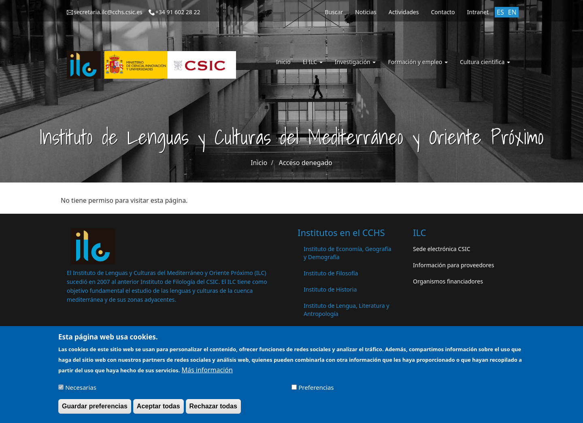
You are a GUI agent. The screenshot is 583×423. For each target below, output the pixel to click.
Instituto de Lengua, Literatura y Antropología (346, 310)
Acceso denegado (305, 162)
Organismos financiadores (448, 281)
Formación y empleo (418, 62)
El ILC (313, 62)
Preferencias (316, 390)
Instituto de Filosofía (331, 273)
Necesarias (80, 390)
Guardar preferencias (95, 409)
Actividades (404, 12)
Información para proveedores (453, 265)
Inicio (283, 62)
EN (512, 12)
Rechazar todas (213, 409)
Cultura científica (485, 62)
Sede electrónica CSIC (441, 249)
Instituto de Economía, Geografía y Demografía (348, 253)
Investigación (355, 62)
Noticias (366, 12)
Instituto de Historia (330, 289)
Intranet (478, 12)
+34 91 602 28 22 (177, 12)
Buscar (334, 12)
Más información (206, 373)
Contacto (443, 12)
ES (500, 12)
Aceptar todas (158, 409)
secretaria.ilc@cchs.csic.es (108, 12)
